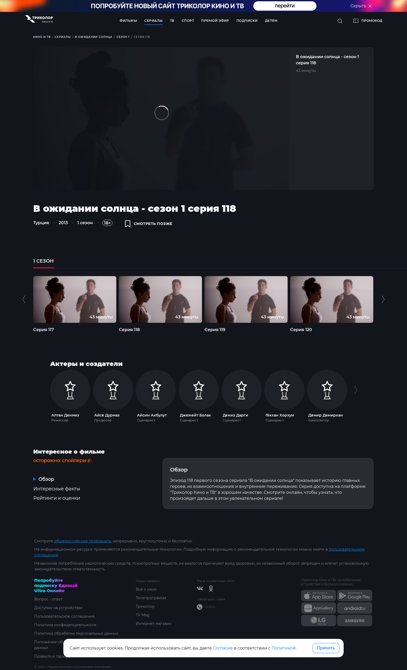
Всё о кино (146, 589)
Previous (24, 299)
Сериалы (153, 21)
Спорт (188, 21)
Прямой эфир (215, 21)
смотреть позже (148, 223)
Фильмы (128, 21)
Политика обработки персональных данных (76, 633)
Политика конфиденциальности (65, 625)
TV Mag (143, 615)
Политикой (284, 648)
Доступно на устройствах (58, 607)
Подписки (247, 21)
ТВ (172, 21)
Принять (326, 648)
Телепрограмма (151, 598)
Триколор (145, 606)
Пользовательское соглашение (64, 616)
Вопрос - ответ (48, 599)
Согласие (223, 648)
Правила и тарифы (52, 656)
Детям (271, 21)
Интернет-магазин (153, 623)
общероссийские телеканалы (83, 541)
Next (382, 299)
